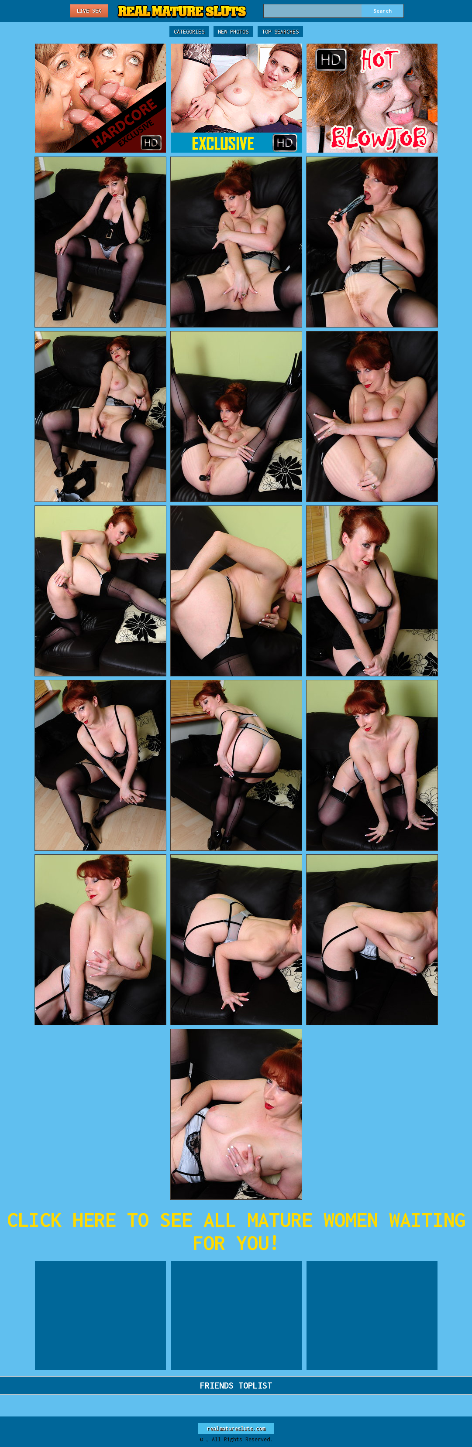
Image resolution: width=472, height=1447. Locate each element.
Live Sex (89, 10)
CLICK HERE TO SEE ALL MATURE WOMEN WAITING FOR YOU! (236, 1231)
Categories (189, 31)
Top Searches (280, 31)
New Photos (233, 31)
